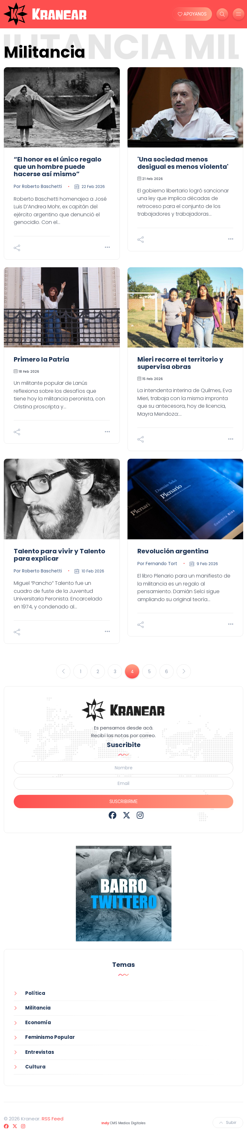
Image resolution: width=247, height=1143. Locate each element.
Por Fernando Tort (157, 563)
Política (35, 993)
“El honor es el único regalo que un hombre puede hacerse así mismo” (57, 166)
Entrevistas (39, 1052)
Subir (227, 1122)
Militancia (38, 1007)
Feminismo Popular (50, 1037)
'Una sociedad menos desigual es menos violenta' (183, 163)
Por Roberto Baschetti (38, 186)
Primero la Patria (41, 359)
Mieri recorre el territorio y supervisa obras (180, 363)
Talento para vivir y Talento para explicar (59, 555)
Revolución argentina (172, 551)
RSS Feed (52, 1118)
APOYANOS (192, 14)
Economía (38, 1022)
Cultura (35, 1066)
